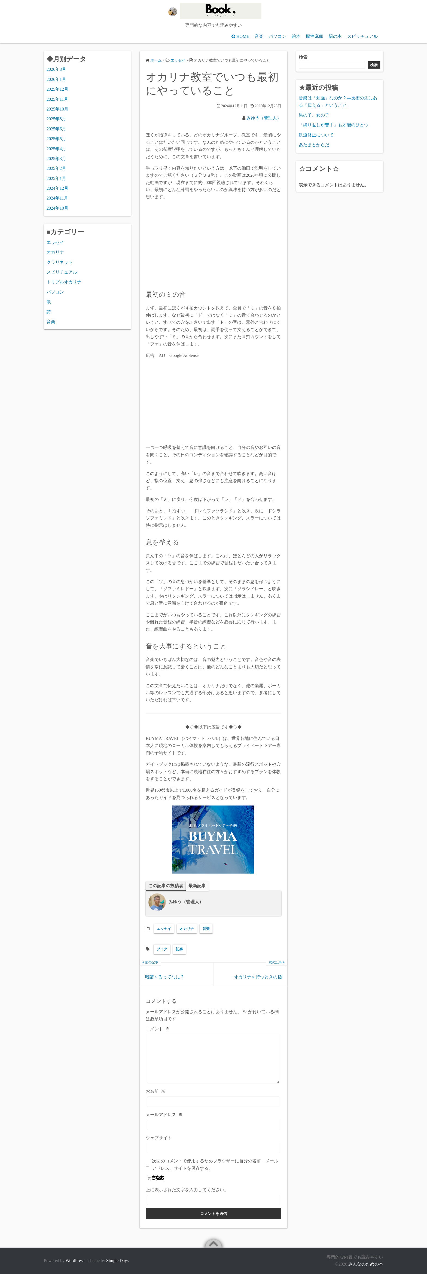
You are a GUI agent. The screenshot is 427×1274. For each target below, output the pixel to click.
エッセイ (164, 929)
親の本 (335, 36)
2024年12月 (57, 188)
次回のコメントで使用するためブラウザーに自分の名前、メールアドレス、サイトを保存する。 (215, 1165)
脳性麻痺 (314, 36)
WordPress (75, 1260)
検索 (303, 57)
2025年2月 (56, 168)
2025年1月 (56, 178)
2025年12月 (57, 89)
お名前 (155, 1091)
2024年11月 (57, 198)
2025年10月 (57, 109)
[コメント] (213, 1059)
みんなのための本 (365, 1264)
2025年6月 (56, 129)
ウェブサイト (159, 1137)
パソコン (277, 36)
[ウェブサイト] (213, 1148)
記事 (179, 949)
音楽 (259, 36)
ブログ (162, 949)
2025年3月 (56, 158)
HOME (242, 36)
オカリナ (187, 929)
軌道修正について (316, 135)
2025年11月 (57, 99)
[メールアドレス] (213, 1125)
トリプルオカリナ (64, 282)
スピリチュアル (362, 36)
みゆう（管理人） (263, 118)
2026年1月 (56, 79)
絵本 (296, 36)
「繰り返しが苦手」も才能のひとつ (333, 124)
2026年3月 (56, 69)
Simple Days (117, 1260)
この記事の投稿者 (165, 885)
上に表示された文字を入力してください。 (187, 1189)
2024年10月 (57, 208)
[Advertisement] (213, 401)
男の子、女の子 (314, 115)
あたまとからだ (314, 144)
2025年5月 (56, 138)
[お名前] (213, 1102)
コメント (158, 1029)
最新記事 (197, 885)
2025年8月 (56, 119)
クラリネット (60, 262)
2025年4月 (56, 148)
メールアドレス (164, 1114)
